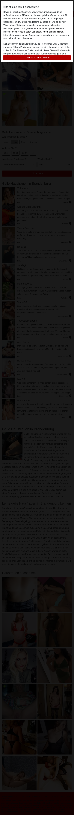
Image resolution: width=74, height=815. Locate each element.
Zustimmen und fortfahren (37, 57)
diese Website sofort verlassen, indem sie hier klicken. (38, 32)
